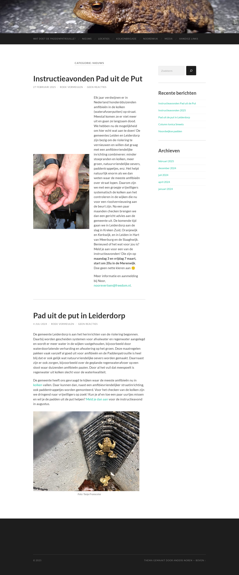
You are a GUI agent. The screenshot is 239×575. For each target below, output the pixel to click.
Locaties (104, 38)
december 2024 (167, 168)
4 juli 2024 (40, 323)
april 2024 (164, 181)
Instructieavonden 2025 (172, 110)
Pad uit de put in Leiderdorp (79, 315)
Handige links (188, 38)
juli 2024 (163, 174)
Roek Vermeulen (71, 87)
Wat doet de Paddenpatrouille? (54, 38)
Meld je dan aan (97, 399)
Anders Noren (183, 560)
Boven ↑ (201, 560)
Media (169, 38)
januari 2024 (165, 188)
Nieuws (87, 38)
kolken (37, 385)
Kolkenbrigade (126, 38)
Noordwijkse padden (170, 131)
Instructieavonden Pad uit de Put (87, 78)
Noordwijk (150, 38)
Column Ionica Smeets (171, 124)
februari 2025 (166, 161)
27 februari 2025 (44, 87)
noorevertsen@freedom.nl (112, 285)
